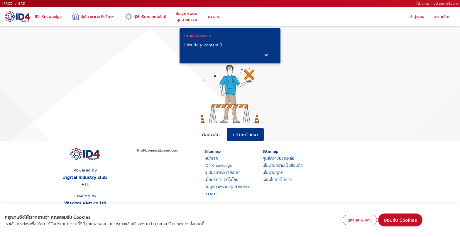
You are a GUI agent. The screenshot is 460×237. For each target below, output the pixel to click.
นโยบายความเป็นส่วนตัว (283, 165)
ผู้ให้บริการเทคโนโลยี (221, 180)
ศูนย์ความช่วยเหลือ (279, 158)
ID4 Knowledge (218, 165)
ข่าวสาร (210, 194)
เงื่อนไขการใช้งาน (277, 180)
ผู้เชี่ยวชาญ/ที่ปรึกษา (222, 172)
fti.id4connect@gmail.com (437, 3)
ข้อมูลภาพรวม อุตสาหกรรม (227, 187)
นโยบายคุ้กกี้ (273, 172)
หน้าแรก (211, 158)
